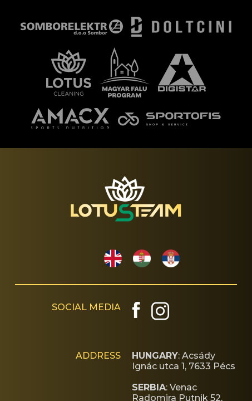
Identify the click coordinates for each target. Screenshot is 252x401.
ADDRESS (98, 355)
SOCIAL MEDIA (86, 307)
